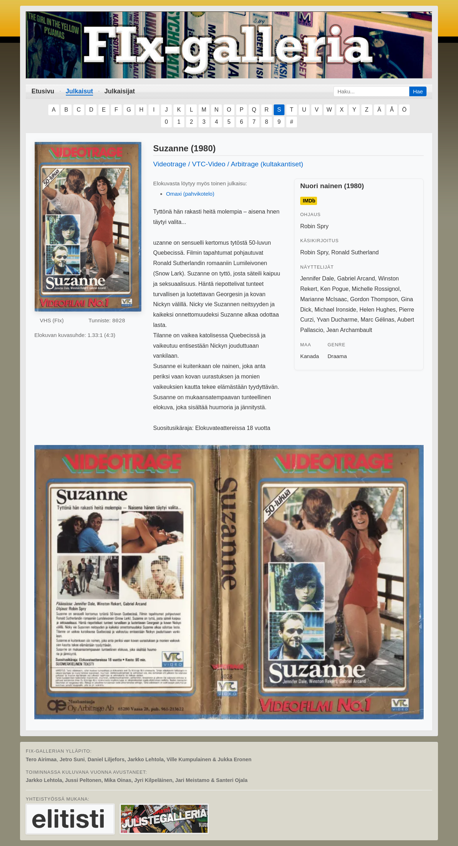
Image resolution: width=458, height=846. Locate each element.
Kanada (309, 356)
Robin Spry (314, 226)
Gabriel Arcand (356, 278)
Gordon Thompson (374, 299)
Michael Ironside (335, 310)
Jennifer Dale (317, 278)
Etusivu (42, 91)
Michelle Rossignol (375, 289)
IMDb (309, 201)
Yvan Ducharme (337, 320)
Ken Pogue (334, 289)
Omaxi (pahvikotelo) (190, 194)
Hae (418, 91)
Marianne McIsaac (323, 299)
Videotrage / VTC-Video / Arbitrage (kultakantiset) (228, 164)
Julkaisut (79, 91)
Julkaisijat (119, 91)
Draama (337, 356)
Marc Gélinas (377, 320)
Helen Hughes (377, 310)
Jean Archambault (349, 330)
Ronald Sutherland (355, 252)
